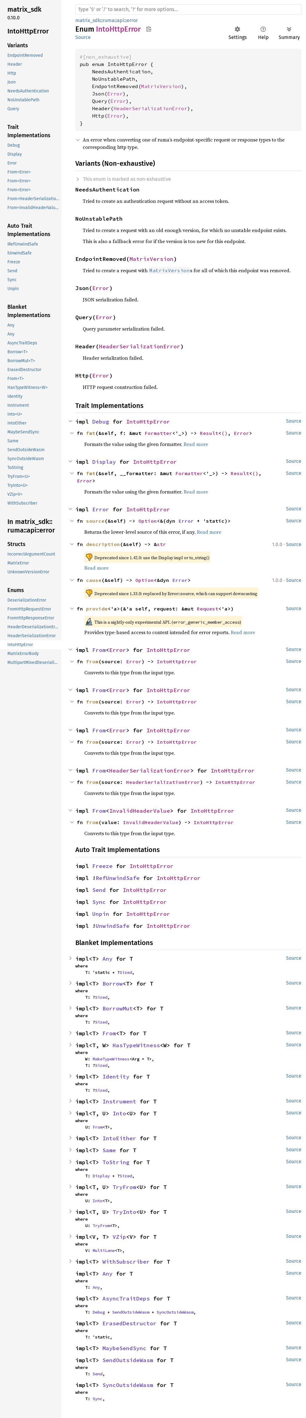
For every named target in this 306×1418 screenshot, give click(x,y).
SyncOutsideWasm (175, 1312)
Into (119, 1113)
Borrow (112, 983)
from (92, 661)
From (99, 649)
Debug (100, 421)
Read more (196, 444)
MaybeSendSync (124, 1348)
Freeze (102, 866)
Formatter (158, 433)
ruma (108, 20)
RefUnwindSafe (118, 877)
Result (209, 433)
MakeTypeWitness (111, 1059)
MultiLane (104, 1250)
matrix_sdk (87, 20)
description (103, 544)
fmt (90, 433)
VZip (119, 1236)
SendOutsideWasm (130, 1312)
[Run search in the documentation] (188, 9)
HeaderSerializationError (150, 108)
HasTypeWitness (136, 1045)
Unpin (100, 913)
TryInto (124, 1211)
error (132, 20)
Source (83, 37)
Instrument (119, 1101)
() (224, 433)
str (161, 544)
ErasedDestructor (129, 1323)
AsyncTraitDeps (126, 1298)
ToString (115, 1162)
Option (147, 521)
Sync (99, 901)
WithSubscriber (126, 1261)
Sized (126, 972)
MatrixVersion (161, 86)
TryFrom (124, 1187)
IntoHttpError (148, 421)
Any (107, 958)
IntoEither (119, 1138)
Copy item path (149, 29)
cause (93, 580)
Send (99, 889)
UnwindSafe (112, 925)
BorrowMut (117, 1008)
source (95, 521)
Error (115, 94)
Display (104, 461)
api (120, 20)
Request (207, 609)
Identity (115, 1076)
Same (109, 1150)
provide (97, 609)
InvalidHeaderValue (139, 810)
